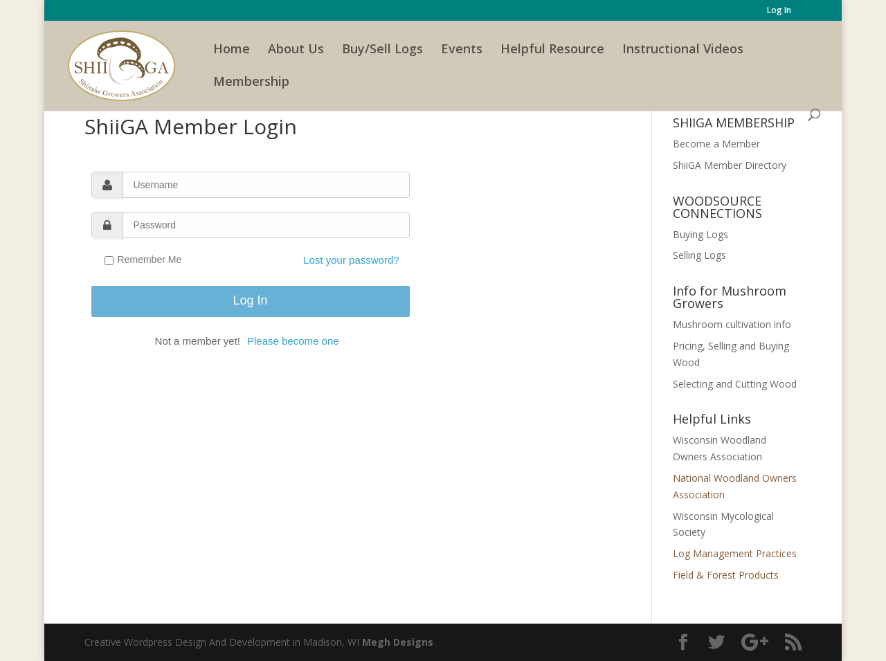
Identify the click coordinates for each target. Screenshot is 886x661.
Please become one (293, 341)
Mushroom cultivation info (732, 324)
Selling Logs (699, 255)
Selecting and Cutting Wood (735, 383)
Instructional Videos (682, 50)
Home (231, 50)
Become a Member (716, 143)
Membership (251, 82)
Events (461, 50)
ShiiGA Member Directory (729, 165)
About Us (296, 50)
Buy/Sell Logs (382, 50)
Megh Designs (397, 642)
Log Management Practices (735, 553)
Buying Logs (700, 234)
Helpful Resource (552, 50)
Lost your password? (351, 260)
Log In (779, 11)
